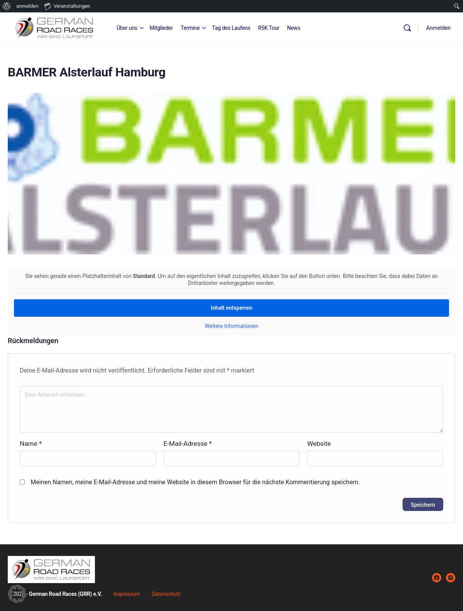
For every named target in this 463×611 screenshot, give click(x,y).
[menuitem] (7, 6)
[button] (17, 594)
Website (319, 443)
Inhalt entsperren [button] (231, 308)
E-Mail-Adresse (188, 443)
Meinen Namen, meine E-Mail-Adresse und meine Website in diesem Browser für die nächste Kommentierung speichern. (195, 482)
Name (31, 443)
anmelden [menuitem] (27, 6)
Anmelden (438, 28)
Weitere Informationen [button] (231, 326)
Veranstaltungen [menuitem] (67, 6)
